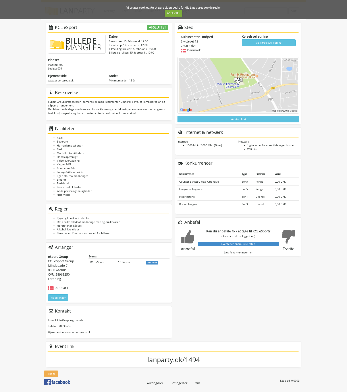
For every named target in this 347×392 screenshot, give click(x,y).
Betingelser (179, 383)
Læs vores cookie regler (205, 8)
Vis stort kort (238, 119)
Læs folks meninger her (238, 252)
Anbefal (188, 248)
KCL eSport (97, 262)
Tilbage (51, 374)
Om (197, 383)
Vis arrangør (58, 297)
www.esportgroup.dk (60, 80)
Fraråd (289, 248)
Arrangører (155, 383)
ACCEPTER (173, 13)
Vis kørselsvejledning (268, 42)
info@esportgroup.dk (70, 320)
